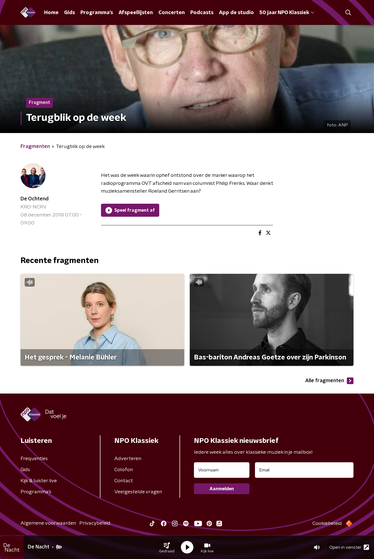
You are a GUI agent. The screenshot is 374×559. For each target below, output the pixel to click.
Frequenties (34, 458)
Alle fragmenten (329, 380)
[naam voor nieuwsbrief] (221, 470)
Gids (69, 12)
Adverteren (127, 458)
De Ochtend (35, 198)
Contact (123, 480)
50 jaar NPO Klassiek (286, 12)
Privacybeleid (94, 523)
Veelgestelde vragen (138, 491)
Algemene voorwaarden (48, 523)
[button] (167, 547)
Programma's (96, 12)
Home (51, 12)
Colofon (123, 469)
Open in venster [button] (349, 547)
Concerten (171, 12)
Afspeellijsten (135, 12)
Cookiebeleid (327, 523)
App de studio (236, 12)
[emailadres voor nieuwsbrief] (304, 470)
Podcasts (201, 12)
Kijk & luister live (39, 480)
